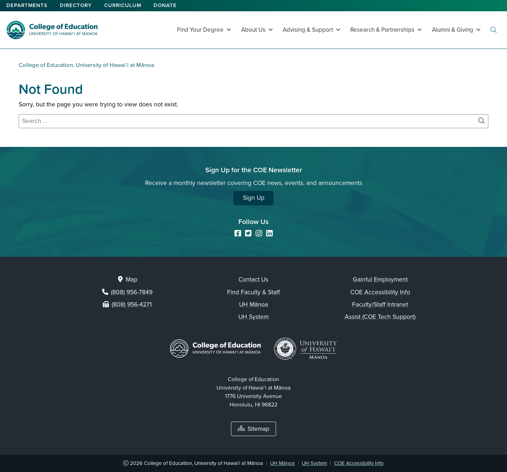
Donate (165, 5)
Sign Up (253, 197)
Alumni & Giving (456, 29)
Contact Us (253, 279)
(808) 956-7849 (131, 292)
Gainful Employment (380, 279)
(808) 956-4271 (132, 304)
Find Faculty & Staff (253, 292)
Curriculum (122, 5)
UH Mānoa (253, 304)
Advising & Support (312, 29)
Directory (76, 5)
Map (131, 279)
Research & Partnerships (386, 29)
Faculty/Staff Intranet (380, 304)
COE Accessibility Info (380, 292)
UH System (253, 317)
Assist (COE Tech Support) (380, 317)
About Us (257, 29)
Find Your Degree (204, 29)
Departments (27, 5)
